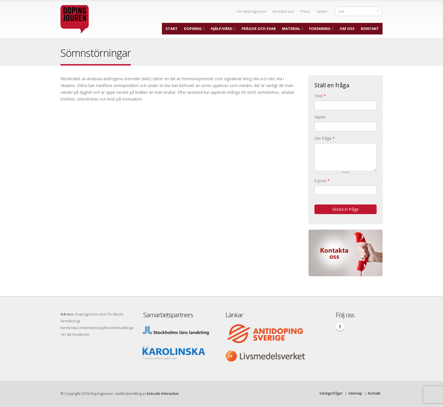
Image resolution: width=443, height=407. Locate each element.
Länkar (321, 11)
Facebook (340, 326)
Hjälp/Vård (222, 28)
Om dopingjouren (251, 11)
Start (172, 28)
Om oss (347, 28)
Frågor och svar (259, 28)
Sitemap (355, 393)
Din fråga (324, 138)
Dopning (193, 28)
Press (305, 11)
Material (291, 28)
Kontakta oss (283, 11)
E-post (322, 180)
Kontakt (370, 28)
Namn (320, 117)
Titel (320, 96)
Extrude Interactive (163, 393)
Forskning (320, 28)
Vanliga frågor (331, 393)
